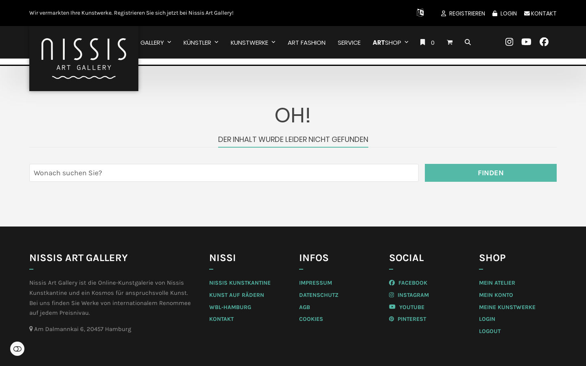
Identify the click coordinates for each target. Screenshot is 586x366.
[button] (450, 42)
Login (509, 13)
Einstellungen (17, 349)
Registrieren (467, 13)
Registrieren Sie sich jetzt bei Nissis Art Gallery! (174, 12)
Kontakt (540, 13)
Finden (491, 172)
